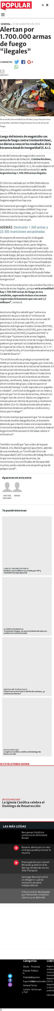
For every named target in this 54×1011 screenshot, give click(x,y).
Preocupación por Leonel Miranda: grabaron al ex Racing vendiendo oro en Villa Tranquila (35, 866)
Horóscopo (36, 989)
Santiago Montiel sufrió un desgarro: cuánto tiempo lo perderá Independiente (35, 881)
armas (17, 496)
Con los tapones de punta (16, 568)
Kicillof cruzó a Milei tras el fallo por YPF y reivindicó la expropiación (22, 572)
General (27, 985)
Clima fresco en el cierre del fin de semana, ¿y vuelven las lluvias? (24, 693)
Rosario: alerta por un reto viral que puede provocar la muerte (36, 850)
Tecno (34, 985)
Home (26, 966)
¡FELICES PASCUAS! (11, 750)
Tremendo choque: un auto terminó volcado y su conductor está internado (25, 632)
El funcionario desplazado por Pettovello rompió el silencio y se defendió (36, 894)
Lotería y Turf (26, 990)
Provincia (35, 966)
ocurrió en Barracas (13, 629)
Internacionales (38, 981)
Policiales (27, 977)
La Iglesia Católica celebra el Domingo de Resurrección (22, 753)
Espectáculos (29, 981)
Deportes (35, 977)
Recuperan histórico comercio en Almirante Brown (34, 835)
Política (34, 970)
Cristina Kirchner (7, 497)
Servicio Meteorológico (15, 689)
